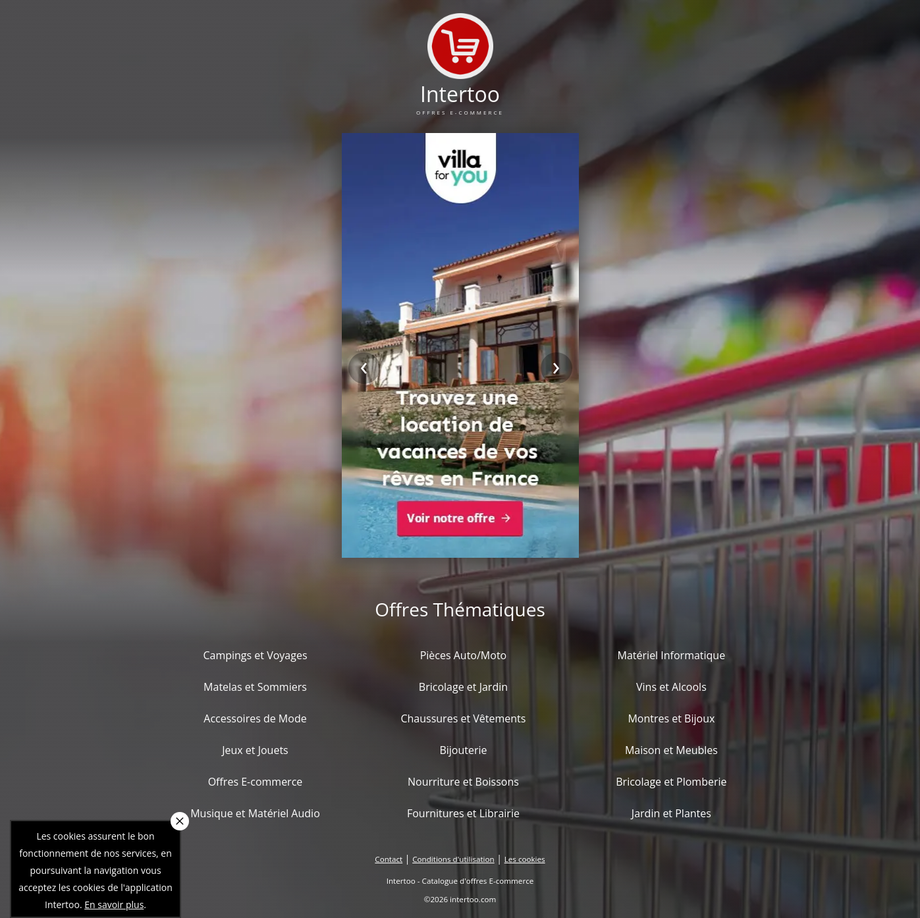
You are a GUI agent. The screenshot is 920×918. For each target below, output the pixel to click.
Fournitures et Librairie (463, 813)
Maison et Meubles (671, 750)
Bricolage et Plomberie (671, 781)
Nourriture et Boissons (463, 781)
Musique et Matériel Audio (255, 813)
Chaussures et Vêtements (463, 718)
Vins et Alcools (671, 687)
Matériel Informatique (672, 655)
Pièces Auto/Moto (463, 655)
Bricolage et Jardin (463, 687)
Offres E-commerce (255, 781)
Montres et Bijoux (671, 718)
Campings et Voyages (255, 655)
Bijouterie (463, 750)
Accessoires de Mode (254, 718)
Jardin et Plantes (671, 813)
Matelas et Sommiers (255, 687)
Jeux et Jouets (255, 750)
